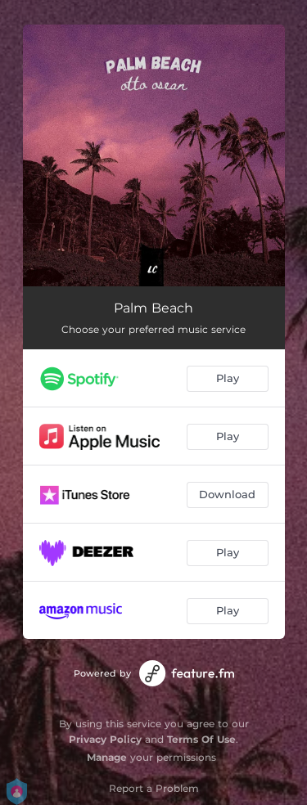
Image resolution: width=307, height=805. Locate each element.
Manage (107, 757)
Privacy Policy (105, 739)
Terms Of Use (201, 739)
